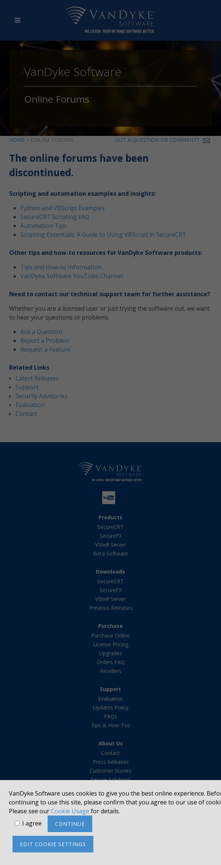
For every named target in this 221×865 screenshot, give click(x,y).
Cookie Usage (70, 811)
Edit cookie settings (53, 844)
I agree (32, 823)
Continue (70, 823)
